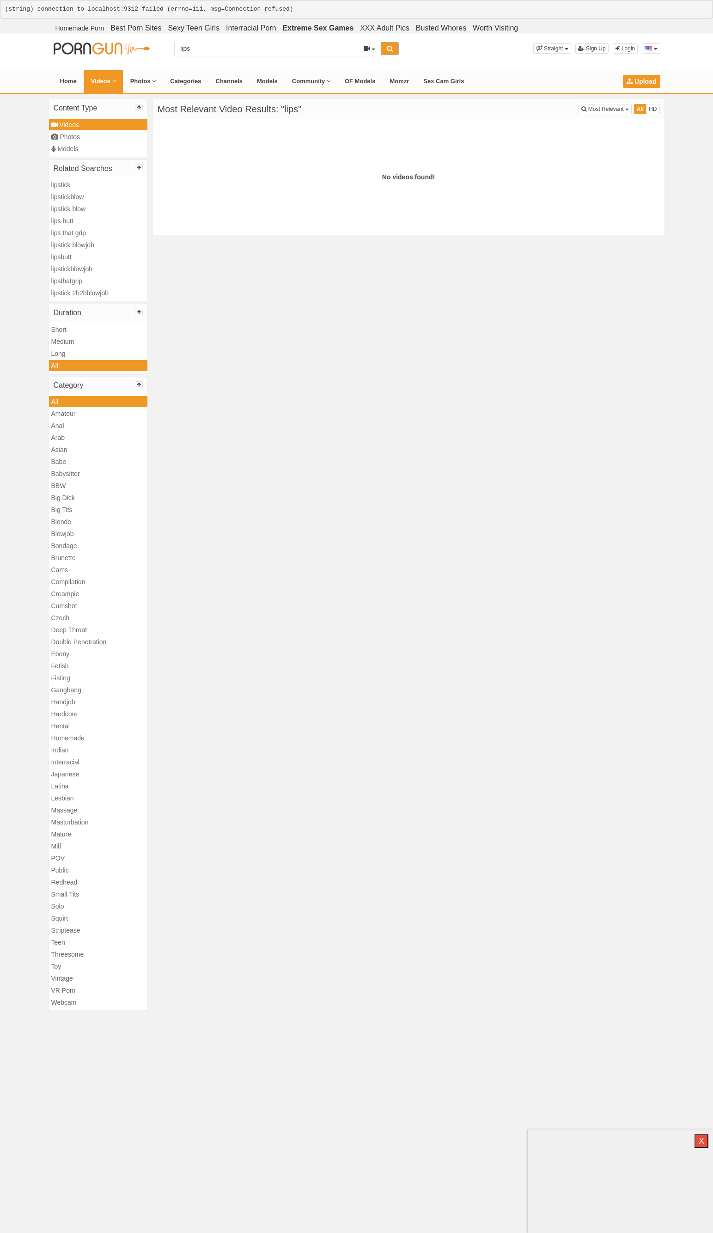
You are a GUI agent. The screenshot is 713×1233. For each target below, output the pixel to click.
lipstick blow (68, 209)
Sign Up (592, 48)
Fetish (60, 666)
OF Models (360, 81)
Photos (143, 81)
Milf (56, 846)
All (55, 365)
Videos (103, 81)
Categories (185, 81)
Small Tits (65, 894)
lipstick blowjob (72, 245)
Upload (641, 81)
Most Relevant (606, 108)
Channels (229, 81)
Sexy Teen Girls (193, 28)
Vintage (62, 978)
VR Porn (63, 990)
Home (68, 81)
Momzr (399, 81)
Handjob (63, 702)
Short (59, 329)
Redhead (64, 882)
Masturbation (70, 822)
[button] (552, 48)
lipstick (61, 185)
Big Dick (63, 497)
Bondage (64, 545)
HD (653, 109)
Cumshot (64, 606)
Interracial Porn (251, 28)
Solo (57, 906)
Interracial (65, 762)
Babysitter (65, 473)
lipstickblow (67, 197)
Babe (59, 461)
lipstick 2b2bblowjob (80, 293)
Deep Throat (69, 630)
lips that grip (68, 233)
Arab (58, 437)
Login (625, 48)
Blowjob (62, 533)
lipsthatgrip (67, 281)
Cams (59, 570)
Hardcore (64, 714)
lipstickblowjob (71, 269)
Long (58, 353)
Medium (62, 341)
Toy (56, 966)
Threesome (67, 954)
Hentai (60, 726)
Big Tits (62, 509)
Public (60, 870)
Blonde (61, 521)
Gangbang (66, 690)
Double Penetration (79, 642)
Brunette (63, 558)
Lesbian (62, 798)
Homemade (68, 738)
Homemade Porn (79, 28)
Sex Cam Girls (443, 81)
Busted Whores (441, 28)
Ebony (60, 654)
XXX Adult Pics (384, 28)
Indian (60, 750)
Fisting (60, 678)
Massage (64, 810)
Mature (61, 834)
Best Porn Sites (135, 28)
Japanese (65, 774)
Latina (60, 786)
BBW (58, 485)
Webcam (64, 1002)
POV (58, 858)
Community (311, 81)
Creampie (65, 594)
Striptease (65, 930)
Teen (58, 942)
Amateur (63, 413)
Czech (60, 618)
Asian (59, 449)
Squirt (59, 918)
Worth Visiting (495, 28)
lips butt (62, 221)
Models (267, 81)
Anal (57, 425)
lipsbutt (61, 257)
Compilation (68, 582)
